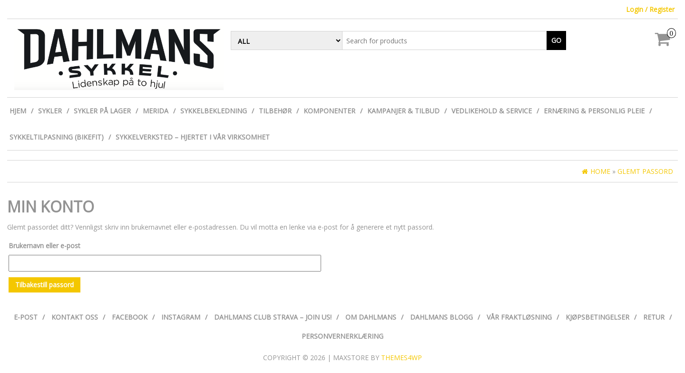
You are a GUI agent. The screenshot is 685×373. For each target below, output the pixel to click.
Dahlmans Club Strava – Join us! (273, 317)
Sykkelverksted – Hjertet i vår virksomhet (193, 136)
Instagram (180, 317)
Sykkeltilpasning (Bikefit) (57, 136)
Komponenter (329, 110)
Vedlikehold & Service (491, 110)
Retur (654, 317)
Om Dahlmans (370, 317)
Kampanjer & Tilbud (403, 110)
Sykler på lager (102, 110)
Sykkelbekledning (213, 110)
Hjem (18, 110)
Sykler (50, 110)
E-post (26, 317)
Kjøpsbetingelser (597, 317)
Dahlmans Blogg (441, 317)
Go (556, 40)
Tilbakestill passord (44, 284)
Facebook (129, 317)
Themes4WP (401, 357)
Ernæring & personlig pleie (594, 110)
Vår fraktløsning (519, 317)
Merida (155, 110)
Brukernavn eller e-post (44, 245)
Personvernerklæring (342, 336)
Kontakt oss (74, 317)
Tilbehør (275, 110)
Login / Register (650, 9)
